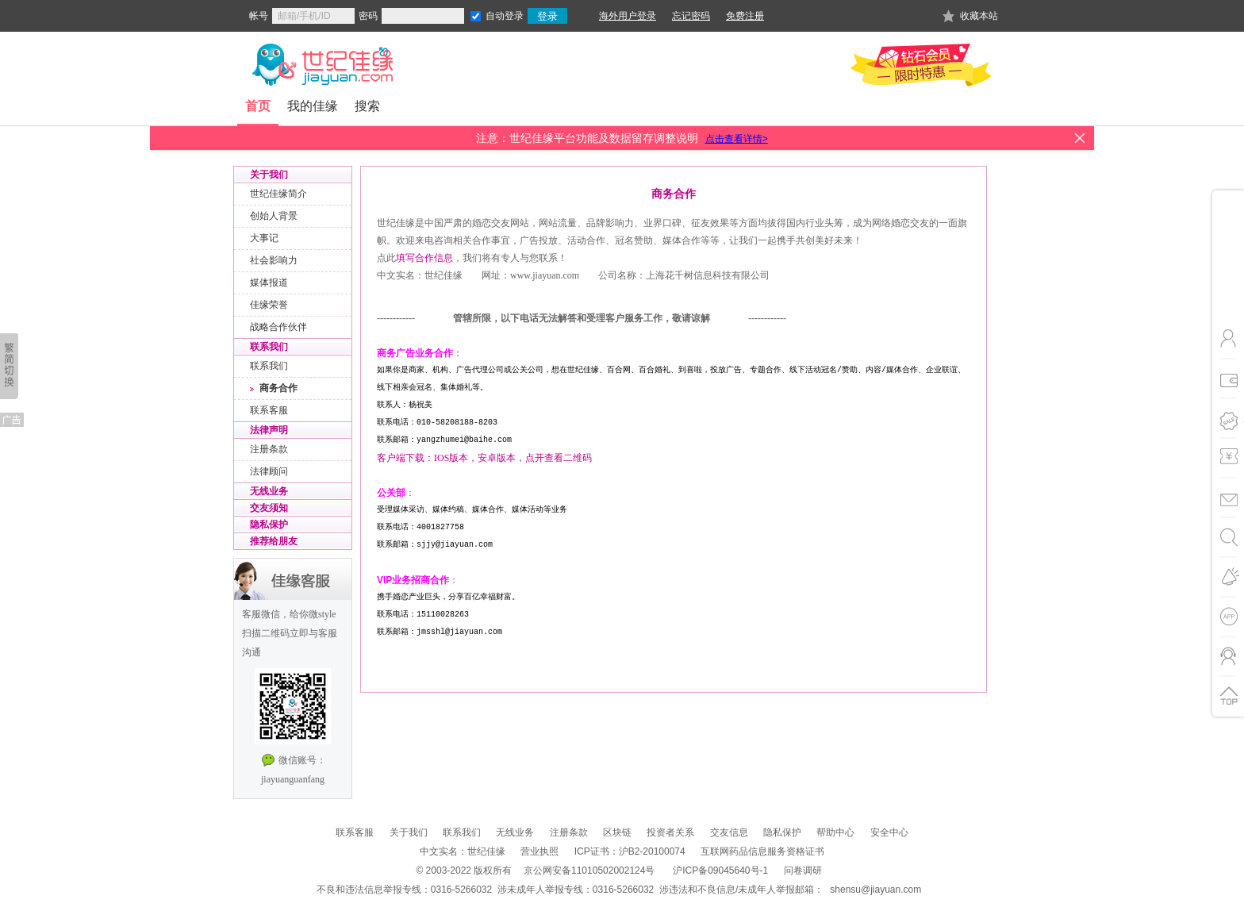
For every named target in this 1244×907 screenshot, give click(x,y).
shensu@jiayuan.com (875, 889)
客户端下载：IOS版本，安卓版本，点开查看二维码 (484, 457)
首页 (258, 106)
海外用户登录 (627, 15)
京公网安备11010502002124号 (589, 870)
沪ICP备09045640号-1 (720, 870)
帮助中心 (835, 832)
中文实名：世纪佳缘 (462, 851)
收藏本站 (979, 15)
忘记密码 (691, 15)
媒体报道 (269, 282)
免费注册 (745, 15)
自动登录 (505, 15)
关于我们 (409, 832)
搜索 (367, 106)
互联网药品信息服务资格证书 (762, 851)
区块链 (617, 832)
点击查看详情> (736, 138)
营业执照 (539, 851)
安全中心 (889, 832)
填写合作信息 (424, 257)
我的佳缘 (312, 106)
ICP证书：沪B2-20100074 (629, 851)
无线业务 (515, 832)
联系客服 (355, 832)
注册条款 (569, 832)
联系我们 (462, 832)
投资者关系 (670, 832)
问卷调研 (803, 870)
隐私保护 (782, 832)
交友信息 (729, 832)
